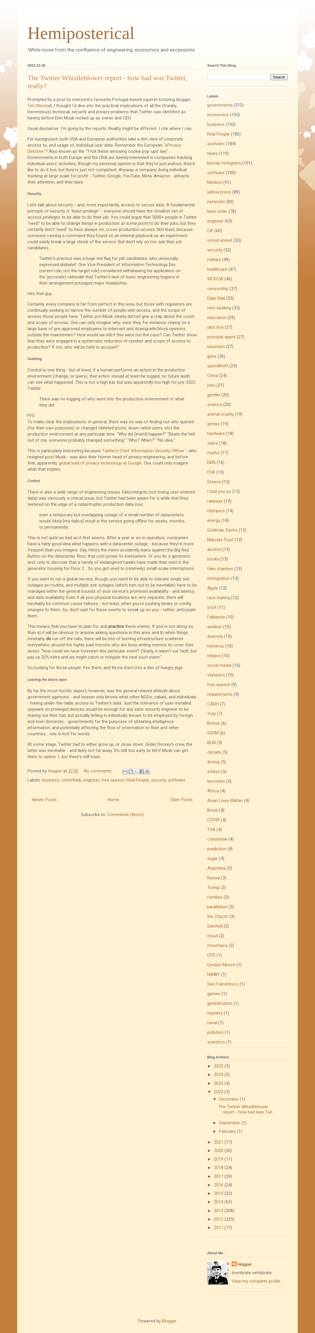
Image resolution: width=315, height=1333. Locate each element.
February (228, 1131)
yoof (211, 607)
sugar (212, 858)
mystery (215, 1013)
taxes (212, 153)
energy (213, 520)
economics (218, 114)
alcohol (214, 549)
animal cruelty (220, 414)
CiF (210, 230)
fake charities (220, 568)
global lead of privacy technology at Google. (101, 463)
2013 (219, 1210)
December (229, 1099)
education (216, 317)
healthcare (217, 269)
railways (215, 501)
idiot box (215, 327)
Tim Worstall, (40, 105)
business (50, 780)
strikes (213, 771)
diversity (215, 636)
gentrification (219, 1003)
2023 (219, 1083)
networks (216, 201)
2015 (219, 1193)
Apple (212, 588)
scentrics (216, 1042)
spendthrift (217, 366)
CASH (213, 704)
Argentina (216, 868)
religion (214, 655)
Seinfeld (215, 926)
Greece (214, 481)
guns (212, 356)
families (214, 897)
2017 (219, 1176)
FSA (211, 472)
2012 (219, 1219)
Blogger (169, 1321)
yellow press (219, 192)
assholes (216, 143)
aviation (214, 626)
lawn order (217, 211)
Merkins (214, 182)
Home (113, 799)
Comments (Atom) (125, 814)
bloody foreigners (224, 163)
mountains (217, 945)
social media (219, 665)
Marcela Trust (220, 539)
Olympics (216, 510)
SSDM (213, 733)
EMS (211, 462)
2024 (219, 1074)
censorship (218, 288)
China (212, 375)
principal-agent (221, 337)
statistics (216, 675)
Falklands (216, 617)
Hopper (245, 1264)
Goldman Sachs (222, 530)
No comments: (99, 771)
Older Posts (181, 799)
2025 (219, 1066)
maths (213, 452)
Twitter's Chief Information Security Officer (143, 450)
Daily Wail (216, 298)
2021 (219, 1142)
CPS (211, 955)
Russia (213, 877)
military (214, 259)
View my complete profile (256, 1281)
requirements (220, 694)
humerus (215, 646)
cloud (212, 935)
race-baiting (218, 597)
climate (214, 752)
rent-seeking (219, 308)
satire (212, 443)
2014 (219, 1202)
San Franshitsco (222, 984)
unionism (216, 346)
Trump (213, 887)
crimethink (71, 780)
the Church (217, 916)
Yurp (211, 713)
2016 (219, 1185)
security (158, 780)
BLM (211, 742)
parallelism (217, 906)
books (213, 559)
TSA (211, 829)
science (214, 404)
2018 (219, 1167)
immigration (218, 578)
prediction (216, 848)
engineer (91, 780)
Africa (213, 791)
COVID (213, 820)
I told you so (219, 491)
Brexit (212, 810)
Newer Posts (44, 799)
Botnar (213, 723)
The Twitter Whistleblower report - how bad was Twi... (246, 1109)
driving (213, 762)
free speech (112, 780)
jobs (211, 385)
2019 (219, 1159)
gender (213, 394)
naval (212, 1022)
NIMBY (213, 974)
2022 (219, 1091)
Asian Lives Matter (225, 800)
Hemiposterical (81, 33)
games (213, 993)
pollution (215, 1032)
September (230, 1122)
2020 (219, 1150)
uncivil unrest (219, 240)
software (177, 780)
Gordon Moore (221, 964)
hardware (216, 433)
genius (213, 423)
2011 (219, 1227)
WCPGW (215, 279)
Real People (138, 780)
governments (220, 105)
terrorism (216, 781)
